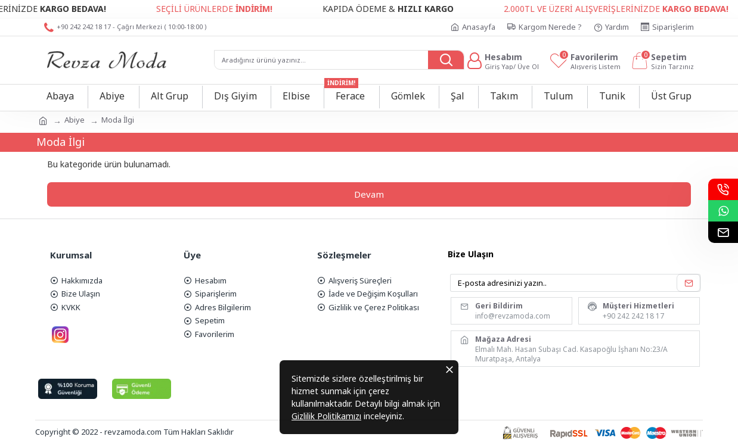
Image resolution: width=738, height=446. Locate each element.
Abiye (74, 119)
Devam (369, 194)
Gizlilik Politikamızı (326, 416)
